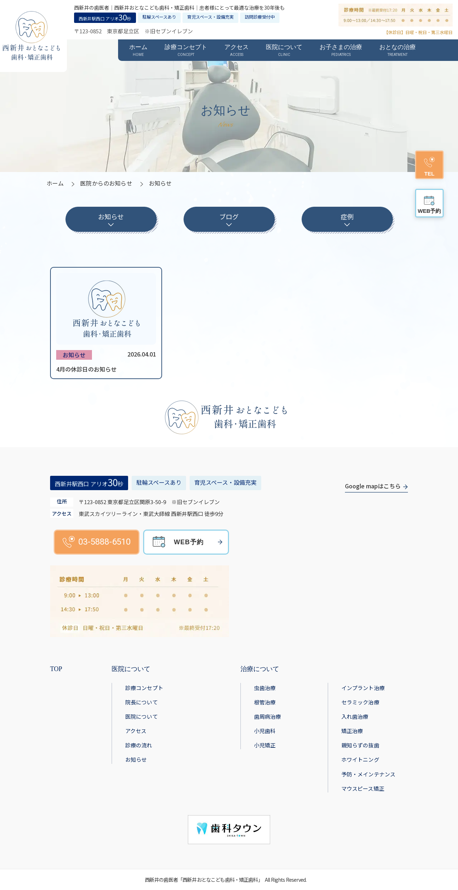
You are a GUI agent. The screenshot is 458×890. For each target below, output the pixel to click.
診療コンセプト (144, 688)
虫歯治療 (265, 688)
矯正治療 (352, 731)
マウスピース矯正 (362, 788)
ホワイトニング (360, 759)
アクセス (136, 731)
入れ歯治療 (355, 716)
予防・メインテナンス (368, 774)
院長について (141, 702)
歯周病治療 (267, 716)
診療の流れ (138, 745)
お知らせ (136, 759)
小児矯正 (265, 745)
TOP (56, 669)
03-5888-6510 (97, 542)
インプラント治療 (363, 688)
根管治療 (265, 702)
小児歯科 (265, 731)
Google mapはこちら (373, 486)
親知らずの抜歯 (360, 745)
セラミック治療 (360, 702)
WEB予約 (189, 542)
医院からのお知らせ (106, 183)
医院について (141, 716)
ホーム (55, 183)
